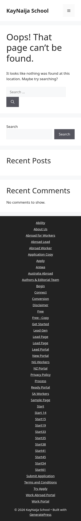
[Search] (12, 102)
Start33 (40, 431)
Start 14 (40, 412)
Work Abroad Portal (40, 495)
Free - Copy (40, 317)
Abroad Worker (40, 248)
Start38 (40, 444)
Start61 (40, 469)
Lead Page (40, 336)
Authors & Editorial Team (40, 279)
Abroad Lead (40, 242)
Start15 (40, 419)
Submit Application (41, 476)
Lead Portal (40, 349)
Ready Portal (40, 387)
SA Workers (40, 393)
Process (40, 381)
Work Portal (40, 501)
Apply (40, 260)
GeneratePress (40, 514)
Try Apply (40, 488)
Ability (40, 223)
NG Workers (41, 362)
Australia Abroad (40, 273)
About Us (40, 229)
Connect (40, 292)
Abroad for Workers (40, 235)
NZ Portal (40, 368)
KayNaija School (27, 10)
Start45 (40, 457)
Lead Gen (41, 330)
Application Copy (40, 254)
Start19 (40, 425)
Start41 (40, 450)
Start (40, 406)
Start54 (40, 463)
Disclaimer (40, 305)
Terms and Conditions (40, 482)
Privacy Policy (41, 374)
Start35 (40, 438)
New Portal (40, 355)
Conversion (40, 298)
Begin (40, 286)
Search (12, 126)
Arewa (40, 267)
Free (40, 311)
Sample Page (40, 400)
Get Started (40, 324)
